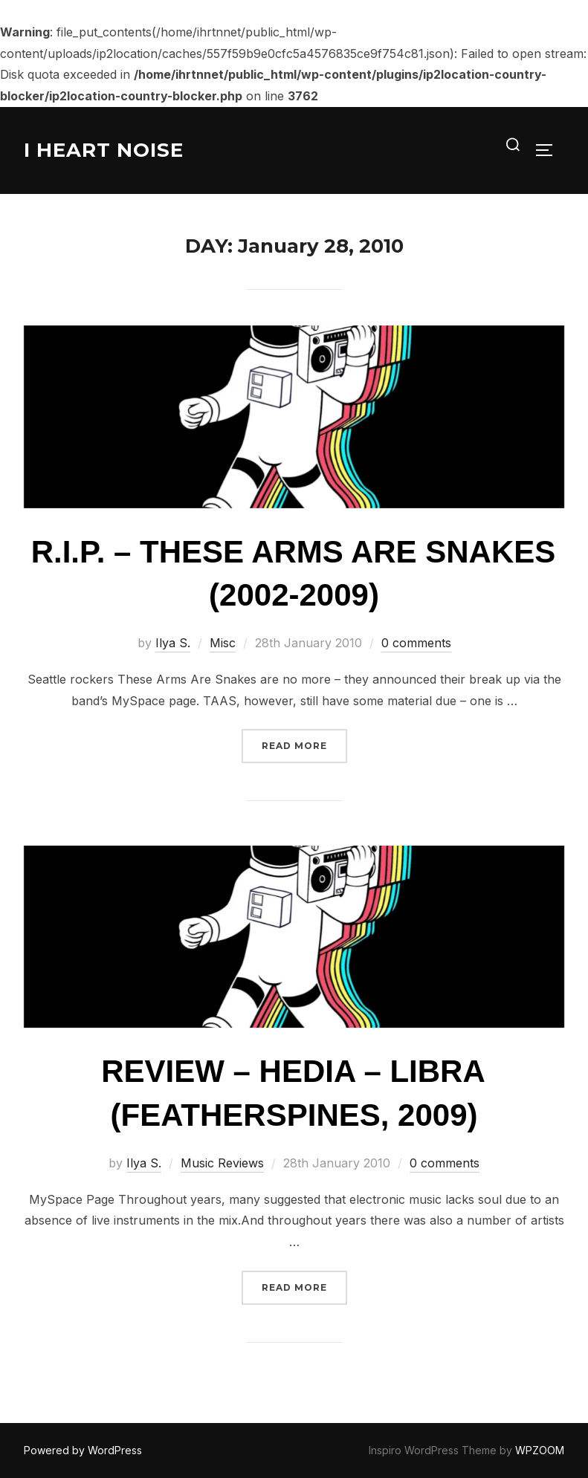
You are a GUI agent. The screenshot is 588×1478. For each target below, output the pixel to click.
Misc (223, 642)
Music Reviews (222, 1163)
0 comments (416, 642)
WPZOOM (539, 1450)
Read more (304, 744)
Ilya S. (172, 642)
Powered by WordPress (83, 1450)
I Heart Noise (104, 150)
